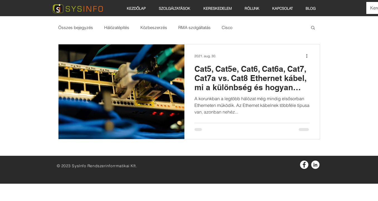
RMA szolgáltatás (194, 27)
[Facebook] (304, 165)
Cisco (227, 27)
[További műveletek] (309, 55)
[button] (219, 8)
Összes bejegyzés (75, 27)
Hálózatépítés (116, 27)
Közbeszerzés (153, 27)
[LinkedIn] (315, 165)
